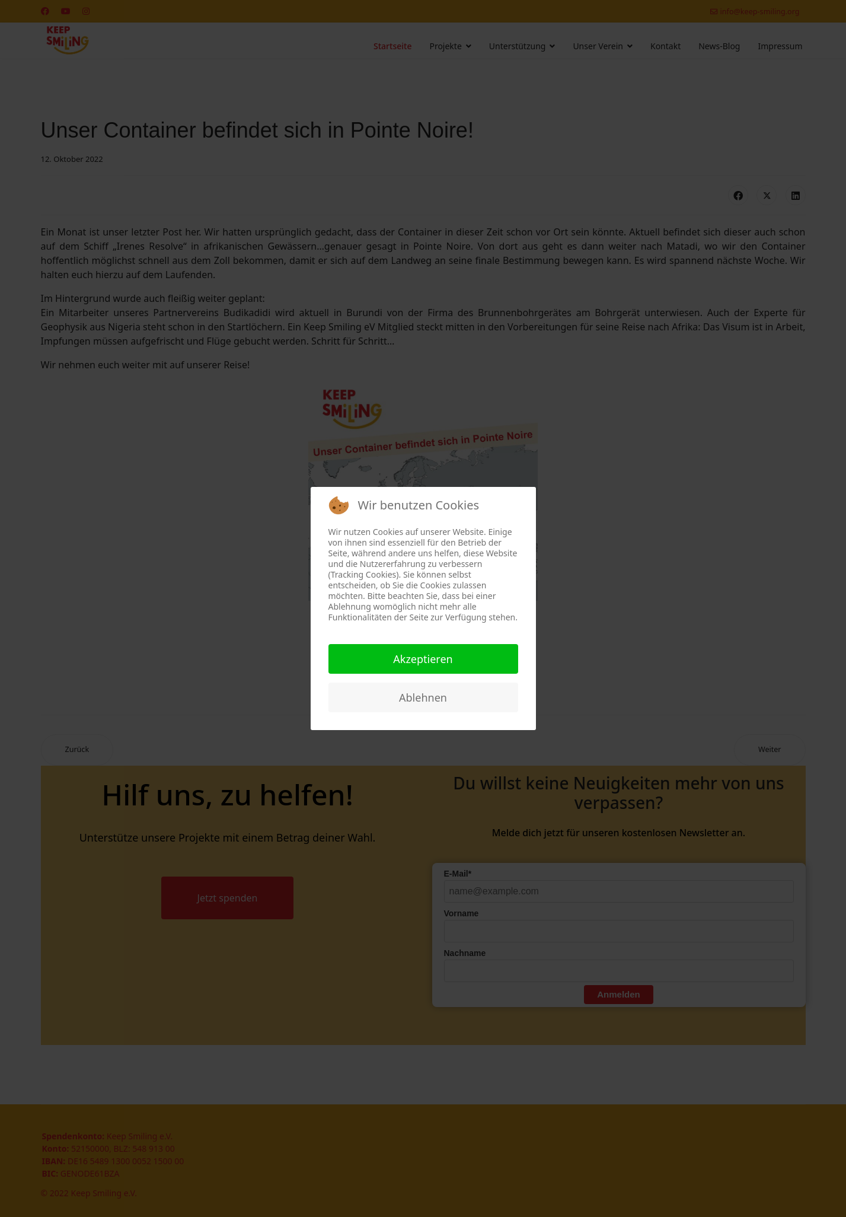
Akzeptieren (422, 659)
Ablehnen (423, 697)
